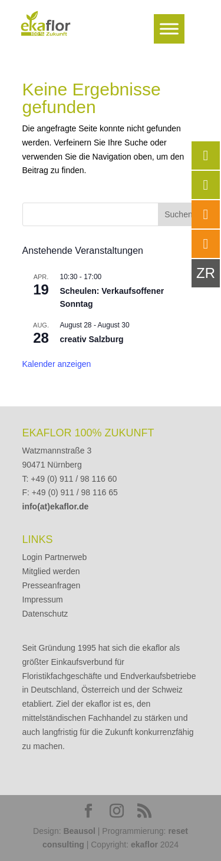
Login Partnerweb (54, 557)
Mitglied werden (51, 571)
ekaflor (144, 844)
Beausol (79, 831)
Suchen (178, 214)
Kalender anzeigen (56, 364)
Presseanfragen (51, 585)
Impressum (42, 599)
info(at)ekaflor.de (55, 506)
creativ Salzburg (92, 339)
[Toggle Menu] (169, 28)
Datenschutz (45, 613)
